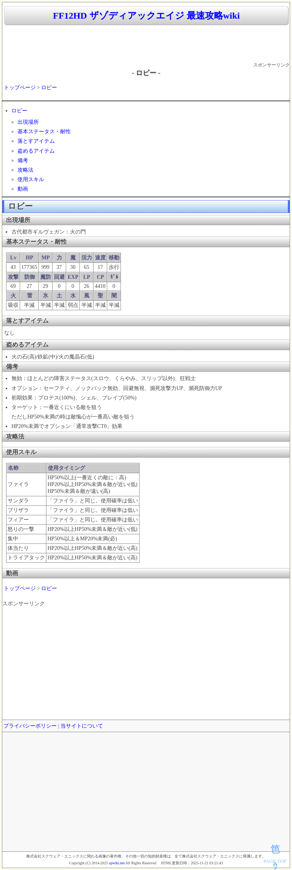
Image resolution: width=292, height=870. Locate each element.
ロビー (49, 87)
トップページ (20, 87)
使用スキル (30, 179)
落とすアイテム (36, 141)
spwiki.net (117, 863)
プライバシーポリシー (30, 726)
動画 (22, 189)
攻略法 (25, 170)
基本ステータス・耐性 (44, 131)
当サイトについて (81, 726)
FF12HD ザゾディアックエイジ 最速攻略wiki (146, 16)
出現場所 (28, 122)
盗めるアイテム (36, 151)
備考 (22, 160)
